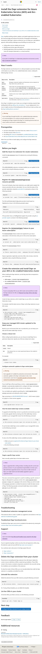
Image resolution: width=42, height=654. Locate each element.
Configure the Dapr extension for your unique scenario (16, 609)
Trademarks (24, 652)
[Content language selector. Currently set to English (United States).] (7, 647)
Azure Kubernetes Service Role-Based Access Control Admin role (21, 136)
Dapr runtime (7, 551)
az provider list (21, 189)
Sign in (39, 1)
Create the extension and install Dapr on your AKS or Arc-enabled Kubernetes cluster (20, 30)
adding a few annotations (18, 105)
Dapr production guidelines (9, 60)
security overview (25, 99)
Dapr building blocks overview (10, 109)
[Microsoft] (21, 2)
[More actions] (39, 5)
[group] (21, 197)
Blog (19, 650)
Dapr (2, 36)
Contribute (24, 650)
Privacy (30, 650)
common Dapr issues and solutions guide (11, 525)
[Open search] (36, 2)
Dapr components (8, 553)
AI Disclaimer (4, 650)
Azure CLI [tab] (4, 143)
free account (33, 130)
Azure (7, 5)
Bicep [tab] (9, 143)
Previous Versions (12, 650)
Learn (2, 5)
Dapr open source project (25, 545)
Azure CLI (18, 132)
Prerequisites (5, 27)
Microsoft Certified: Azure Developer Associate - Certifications (15, 633)
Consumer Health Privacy (6, 652)
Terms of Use (17, 652)
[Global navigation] (1, 2)
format (20, 396)
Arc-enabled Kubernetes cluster (29, 134)
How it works (5, 25)
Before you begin (6, 28)
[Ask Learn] (37, 5)
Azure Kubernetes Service (16, 5)
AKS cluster (12, 134)
